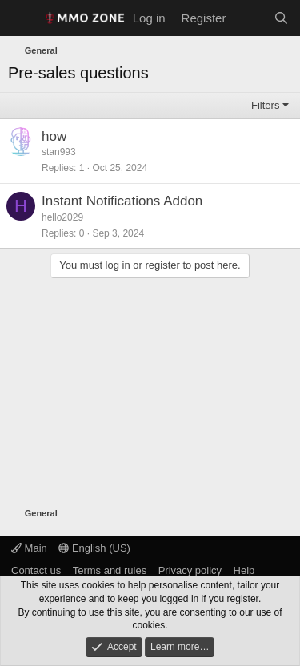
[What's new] (249, 18)
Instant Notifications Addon (122, 201)
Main (29, 548)
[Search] (281, 18)
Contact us (36, 570)
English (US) (94, 548)
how (54, 136)
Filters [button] (265, 105)
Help (244, 570)
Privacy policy (190, 570)
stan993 (59, 152)
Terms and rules (109, 570)
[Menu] (22, 18)
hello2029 (62, 217)
